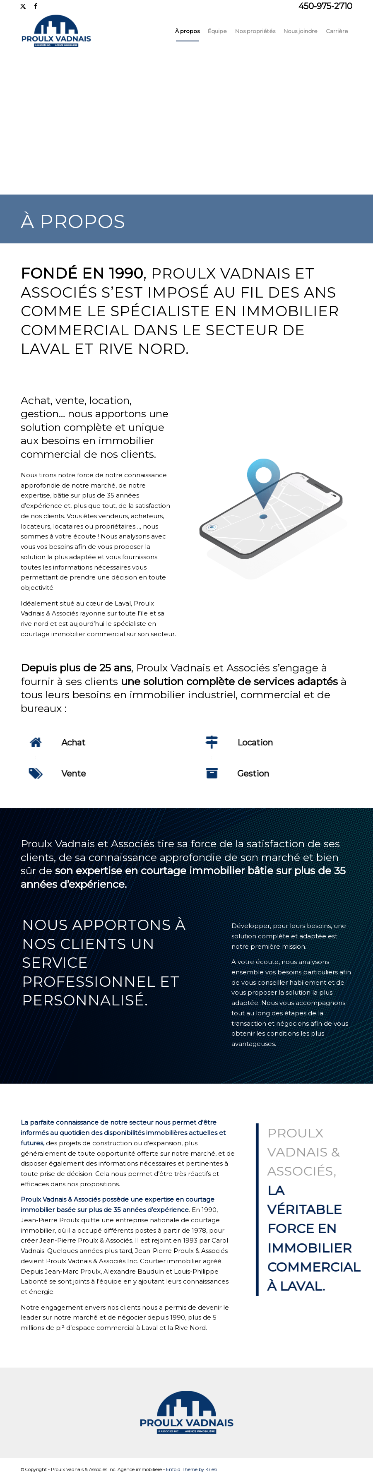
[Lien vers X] (23, 6)
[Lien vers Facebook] (35, 6)
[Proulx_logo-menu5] (72, 31)
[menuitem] (187, 31)
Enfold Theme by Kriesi (191, 1469)
